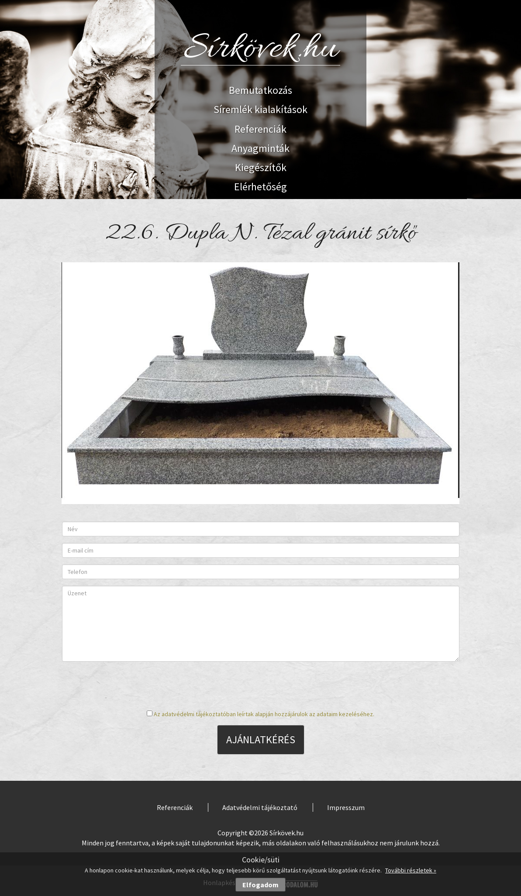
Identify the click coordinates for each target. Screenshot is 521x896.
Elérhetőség (260, 186)
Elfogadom (260, 884)
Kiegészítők (260, 167)
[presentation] (260, 685)
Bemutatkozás (260, 90)
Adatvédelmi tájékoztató (259, 807)
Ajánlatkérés (260, 739)
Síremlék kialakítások (260, 109)
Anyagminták (260, 148)
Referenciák (260, 129)
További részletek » (410, 870)
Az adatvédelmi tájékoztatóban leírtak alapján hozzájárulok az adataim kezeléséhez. (264, 714)
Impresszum (346, 807)
